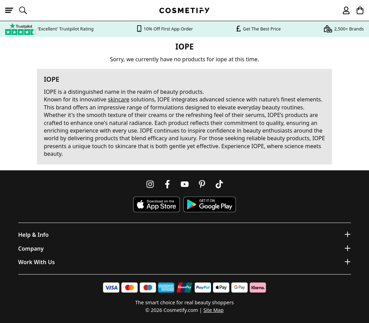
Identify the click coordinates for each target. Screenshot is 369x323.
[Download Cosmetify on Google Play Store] (209, 204)
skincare (118, 99)
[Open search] (26, 10)
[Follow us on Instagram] (150, 184)
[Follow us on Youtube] (185, 184)
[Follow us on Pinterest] (202, 184)
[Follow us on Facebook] (167, 184)
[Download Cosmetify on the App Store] (156, 204)
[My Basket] (357, 10)
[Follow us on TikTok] (219, 184)
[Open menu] (12, 10)
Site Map (213, 310)
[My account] (343, 10)
